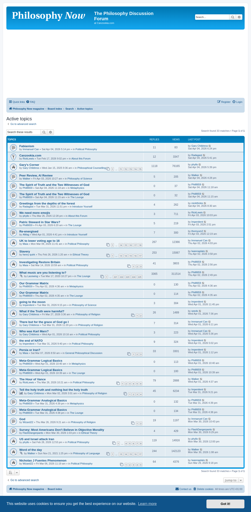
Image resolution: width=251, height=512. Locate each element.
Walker (26, 178)
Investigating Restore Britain (39, 262)
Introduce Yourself (82, 206)
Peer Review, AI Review (36, 175)
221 (115, 276)
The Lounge (77, 197)
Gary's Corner (29, 164)
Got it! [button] (225, 504)
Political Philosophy (86, 149)
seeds (194, 311)
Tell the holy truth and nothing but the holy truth (53, 389)
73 (130, 169)
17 (135, 245)
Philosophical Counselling (91, 167)
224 (133, 276)
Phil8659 (28, 188)
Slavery (24, 251)
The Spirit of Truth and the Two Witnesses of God (54, 185)
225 (139, 276)
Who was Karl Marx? (34, 331)
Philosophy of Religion (87, 314)
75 (140, 169)
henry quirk (29, 254)
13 (121, 255)
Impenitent (197, 221)
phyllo (194, 164)
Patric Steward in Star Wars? (39, 222)
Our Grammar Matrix (33, 283)
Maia (25, 243)
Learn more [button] (147, 504)
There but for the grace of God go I (44, 322)
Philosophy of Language (86, 453)
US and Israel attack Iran (36, 439)
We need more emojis (34, 212)
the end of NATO (31, 340)
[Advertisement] (125, 64)
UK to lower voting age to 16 (39, 240)
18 (140, 245)
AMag (26, 234)
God (22, 419)
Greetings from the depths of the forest (47, 203)
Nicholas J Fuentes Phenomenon (42, 460)
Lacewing (33, 276)
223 (127, 276)
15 (126, 245)
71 (121, 169)
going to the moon (32, 302)
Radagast (196, 155)
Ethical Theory (81, 254)
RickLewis (28, 158)
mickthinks (197, 203)
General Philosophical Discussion (83, 353)
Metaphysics (77, 188)
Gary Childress (199, 145)
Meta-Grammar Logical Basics (40, 360)
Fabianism (26, 146)
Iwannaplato (198, 251)
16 (130, 245)
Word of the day (30, 449)
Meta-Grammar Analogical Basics (43, 400)
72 (126, 169)
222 (121, 276)
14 (121, 245)
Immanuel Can (31, 149)
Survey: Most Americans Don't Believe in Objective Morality (61, 429)
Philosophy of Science (80, 178)
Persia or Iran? (29, 350)
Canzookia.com (30, 155)
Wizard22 (28, 422)
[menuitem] (30, 102)
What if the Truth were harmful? (41, 311)
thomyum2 (197, 231)
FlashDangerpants (33, 432)
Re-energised (28, 231)
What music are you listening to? (42, 272)
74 (135, 169)
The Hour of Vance (32, 379)
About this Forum (80, 158)
